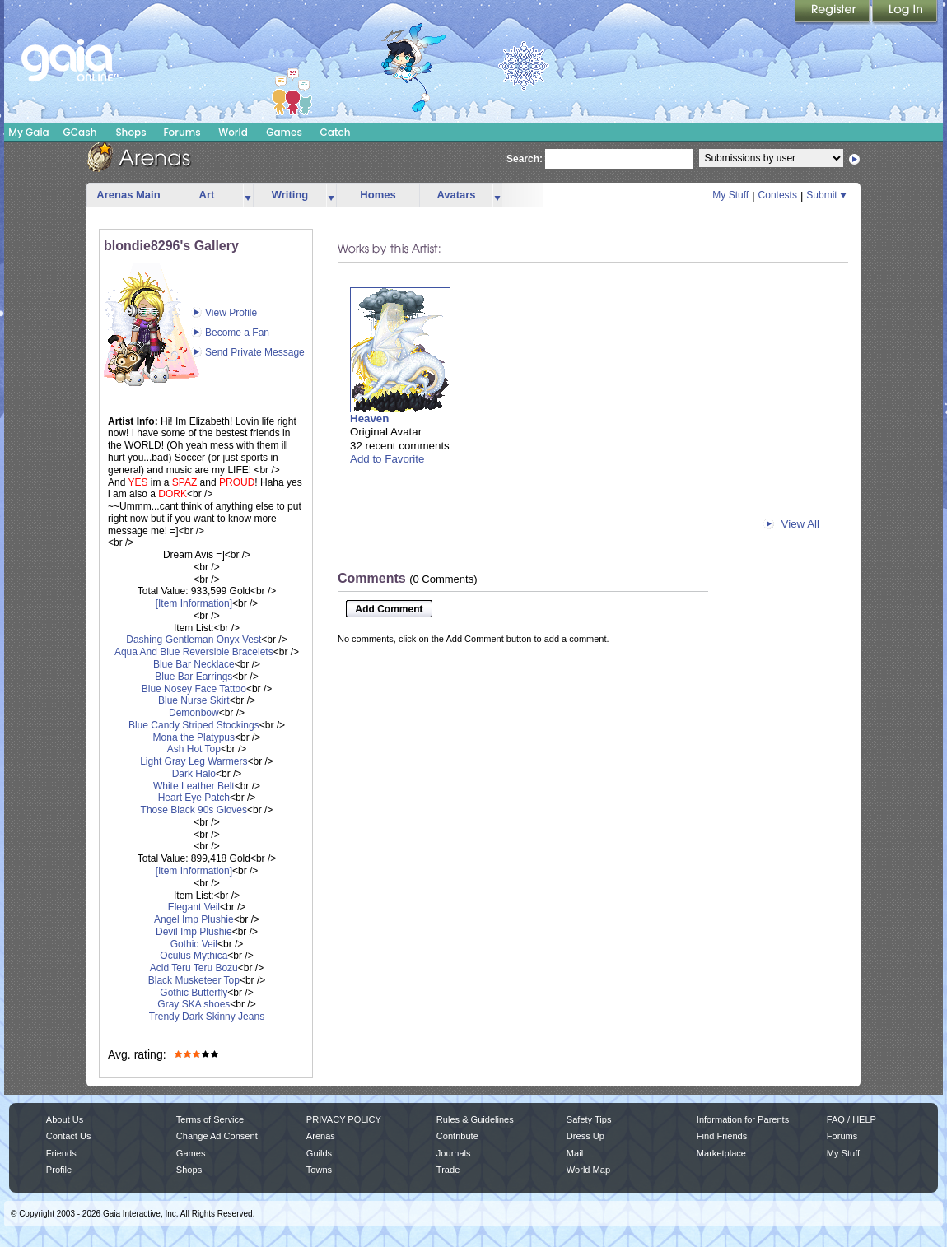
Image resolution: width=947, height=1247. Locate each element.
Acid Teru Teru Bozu (194, 968)
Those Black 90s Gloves (194, 810)
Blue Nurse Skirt (194, 700)
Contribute (457, 1136)
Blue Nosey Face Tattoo (194, 689)
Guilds (319, 1153)
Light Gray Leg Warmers (193, 761)
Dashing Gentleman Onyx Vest (193, 639)
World (233, 132)
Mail (575, 1153)
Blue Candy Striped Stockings (193, 725)
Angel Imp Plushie (194, 919)
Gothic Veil (193, 944)
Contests (777, 195)
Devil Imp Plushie (194, 932)
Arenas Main (128, 194)
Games (284, 132)
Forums (181, 132)
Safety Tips (589, 1119)
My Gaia (28, 132)
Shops (130, 132)
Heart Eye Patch (194, 797)
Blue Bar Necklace (194, 664)
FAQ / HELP (851, 1119)
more (248, 195)
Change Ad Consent (217, 1136)
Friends (61, 1153)
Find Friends (722, 1136)
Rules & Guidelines (475, 1119)
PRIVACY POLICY (343, 1119)
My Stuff (730, 195)
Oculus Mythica (193, 955)
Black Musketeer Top (194, 980)
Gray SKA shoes (193, 1004)
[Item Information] (194, 603)
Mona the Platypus (194, 737)
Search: (524, 159)
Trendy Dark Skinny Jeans (206, 1016)
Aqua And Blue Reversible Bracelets (193, 652)
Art (207, 194)
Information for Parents (743, 1119)
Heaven (369, 418)
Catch (335, 132)
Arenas (320, 1136)
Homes (377, 194)
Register (833, 12)
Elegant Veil (194, 907)
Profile (59, 1170)
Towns (319, 1170)
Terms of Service (210, 1119)
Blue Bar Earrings (193, 676)
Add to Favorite (387, 459)
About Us (64, 1119)
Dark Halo (194, 773)
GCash (80, 132)
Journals (453, 1153)
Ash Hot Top (194, 749)
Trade (448, 1170)
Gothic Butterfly (193, 992)
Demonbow (194, 713)
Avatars (455, 194)
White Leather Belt (194, 786)
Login (905, 12)
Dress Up (585, 1136)
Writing (290, 194)
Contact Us (68, 1136)
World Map (588, 1170)
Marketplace (721, 1153)
